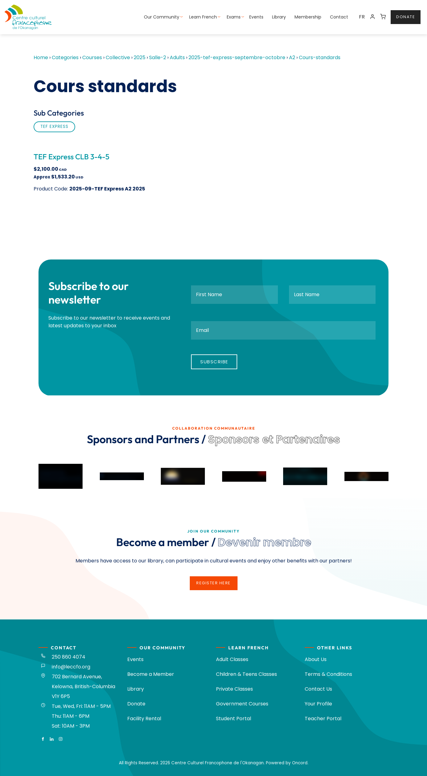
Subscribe (214, 361)
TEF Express (54, 126)
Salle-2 (157, 57)
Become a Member (150, 674)
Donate (136, 703)
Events (256, 17)
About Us (316, 659)
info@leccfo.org (71, 666)
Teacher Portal (323, 718)
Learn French (203, 17)
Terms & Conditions (328, 674)
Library (279, 17)
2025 (139, 57)
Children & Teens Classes (246, 674)
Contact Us (318, 688)
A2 (292, 57)
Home (41, 57)
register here (213, 580)
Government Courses (242, 703)
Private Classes (234, 688)
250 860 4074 (68, 656)
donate (400, 14)
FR (362, 16)
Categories (65, 57)
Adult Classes (232, 659)
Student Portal (233, 718)
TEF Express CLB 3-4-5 (71, 156)
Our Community (161, 17)
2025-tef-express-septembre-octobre (237, 57)
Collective (118, 57)
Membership (308, 17)
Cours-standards (319, 57)
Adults (177, 57)
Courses (92, 57)
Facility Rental (144, 718)
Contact (339, 17)
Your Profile (318, 703)
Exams (234, 17)
